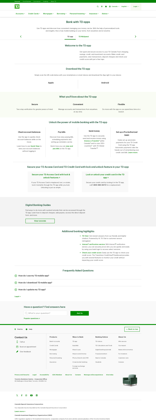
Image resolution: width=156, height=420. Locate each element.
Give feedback (24, 344)
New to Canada (100, 351)
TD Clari (85, 229)
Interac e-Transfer (92, 135)
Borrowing (62, 14)
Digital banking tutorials (103, 342)
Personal (17, 1)
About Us (68, 367)
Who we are (122, 334)
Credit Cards (34, 14)
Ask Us (80, 306)
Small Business (27, 1)
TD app (70, 31)
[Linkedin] (36, 389)
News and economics (125, 342)
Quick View (35, 141)
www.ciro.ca (19, 415)
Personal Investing (78, 14)
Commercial (36, 1)
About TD (53, 1)
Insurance (94, 14)
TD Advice (98, 334)
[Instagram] (26, 389)
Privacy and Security (22, 367)
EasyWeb (75, 338)
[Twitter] (17, 389)
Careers (121, 355)
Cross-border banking (79, 355)
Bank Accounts (55, 334)
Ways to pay (76, 342)
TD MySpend (84, 31)
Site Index (109, 367)
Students (98, 355)
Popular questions (32, 311)
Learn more (132, 147)
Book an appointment (26, 340)
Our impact (122, 338)
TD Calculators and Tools (103, 338)
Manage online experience (93, 367)
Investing (45, 1)
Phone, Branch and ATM (80, 351)
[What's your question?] (45, 306)
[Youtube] (31, 389)
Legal (17, 289)
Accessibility (44, 367)
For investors (122, 346)
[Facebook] (21, 389)
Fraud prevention (101, 346)
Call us (21, 335)
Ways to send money (79, 346)
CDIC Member (57, 367)
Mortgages (48, 14)
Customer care (123, 351)
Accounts (20, 14)
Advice (105, 14)
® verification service (93, 237)
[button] (98, 6)
